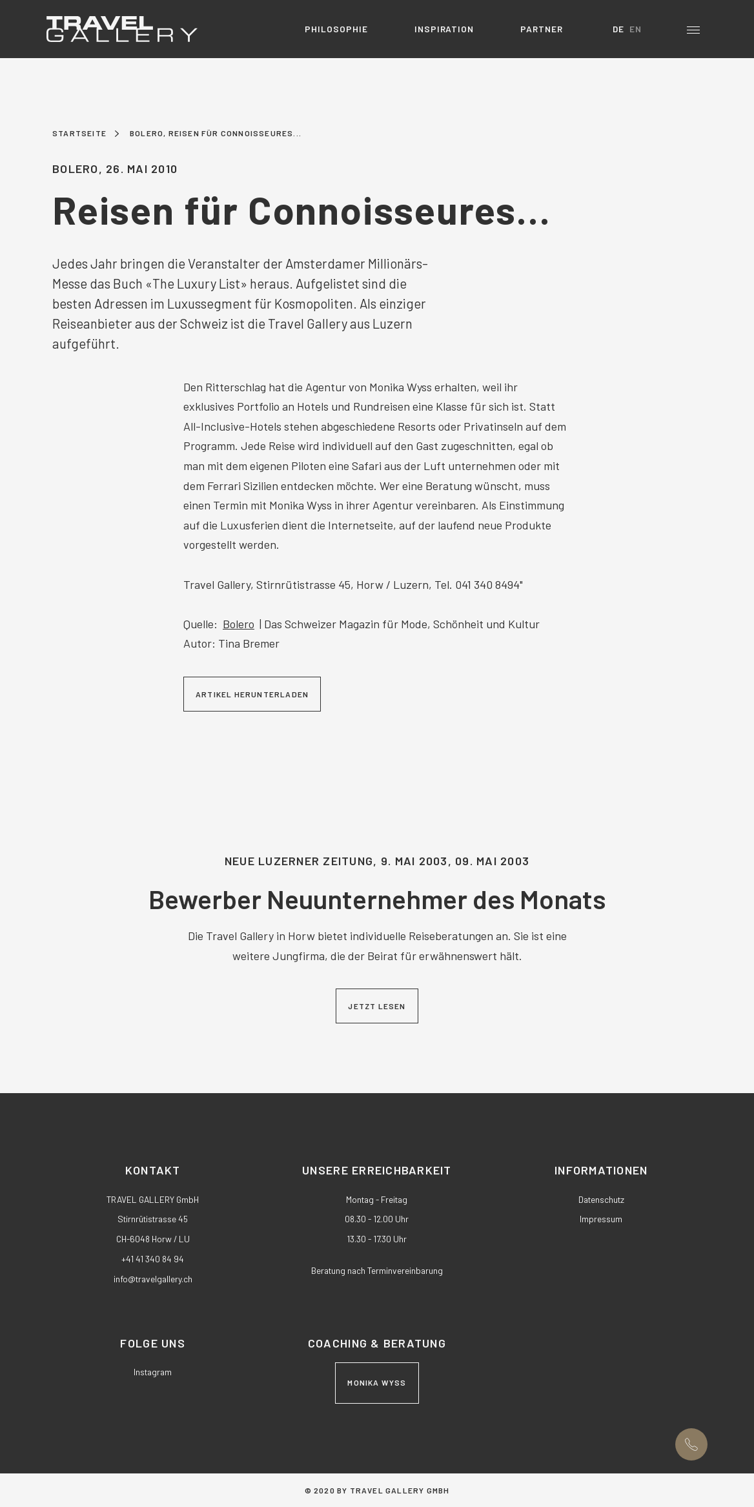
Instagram (153, 1371)
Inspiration (444, 28)
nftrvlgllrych (153, 1278)
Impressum (601, 1218)
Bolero (238, 624)
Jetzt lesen (376, 1005)
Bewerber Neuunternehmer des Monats (377, 898)
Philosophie (336, 28)
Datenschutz (601, 1199)
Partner (541, 28)
